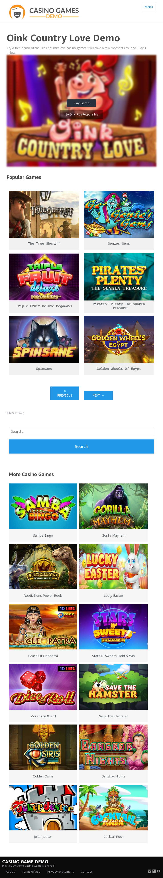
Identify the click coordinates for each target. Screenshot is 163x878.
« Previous (64, 393)
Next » (98, 395)
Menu (149, 7)
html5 (19, 413)
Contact (86, 871)
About (10, 871)
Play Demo (81, 103)
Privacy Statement (60, 871)
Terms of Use (31, 871)
